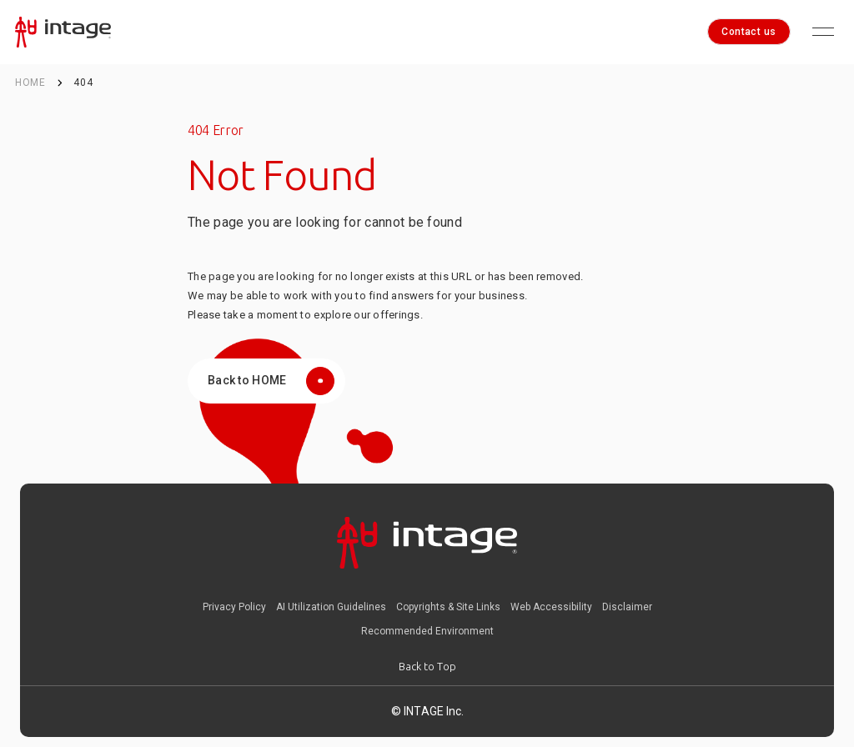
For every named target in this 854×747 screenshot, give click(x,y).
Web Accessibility (551, 607)
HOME (30, 82)
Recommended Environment (427, 631)
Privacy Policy (234, 607)
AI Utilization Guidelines (331, 607)
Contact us (748, 32)
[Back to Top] (427, 666)
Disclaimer (627, 607)
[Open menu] (823, 32)
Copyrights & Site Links (448, 607)
